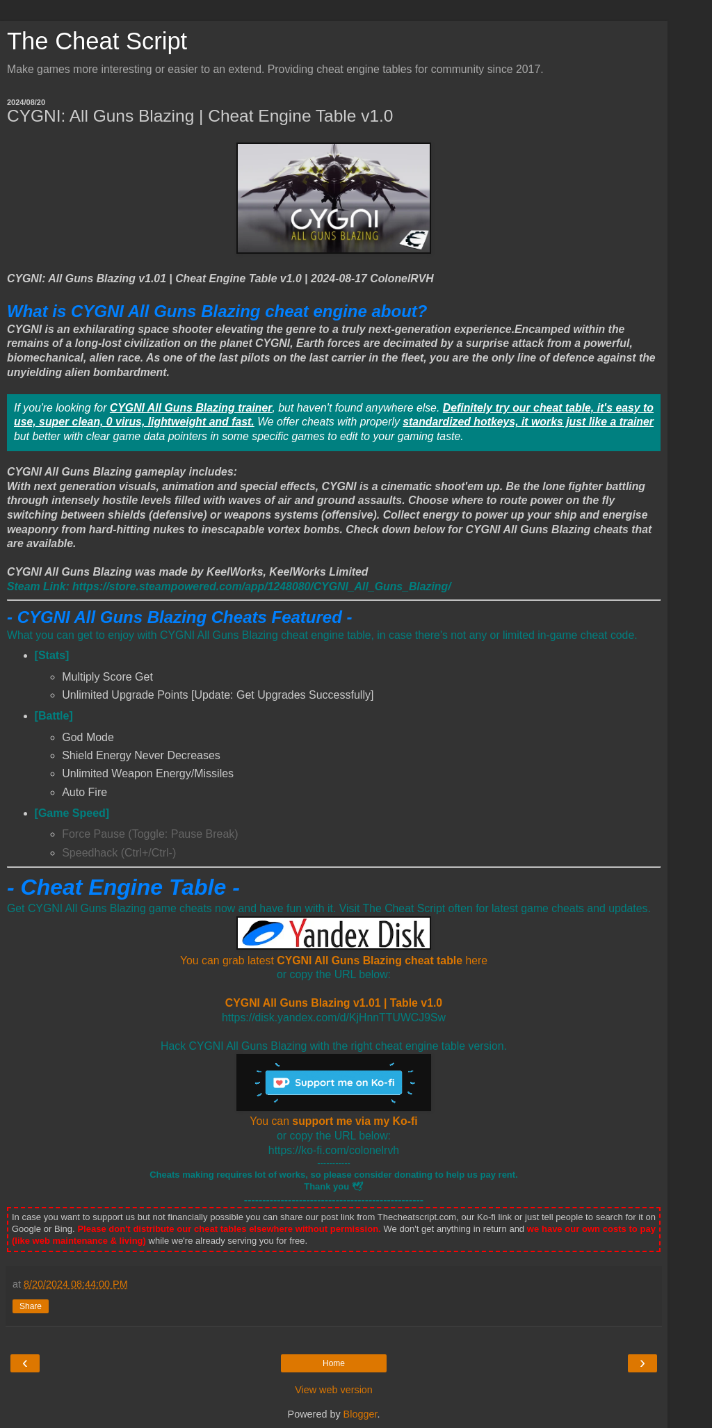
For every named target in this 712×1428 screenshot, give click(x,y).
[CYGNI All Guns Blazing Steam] (229, 586)
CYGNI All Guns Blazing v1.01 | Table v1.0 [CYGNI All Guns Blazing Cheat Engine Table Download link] (333, 1003)
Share (30, 1306)
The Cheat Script (97, 41)
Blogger (360, 1414)
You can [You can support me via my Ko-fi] (333, 1121)
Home (334, 1363)
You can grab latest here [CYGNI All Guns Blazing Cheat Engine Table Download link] (333, 960)
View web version (334, 1389)
